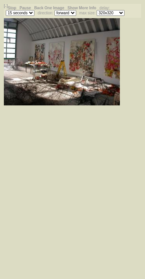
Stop (12, 8)
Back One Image (49, 8)
